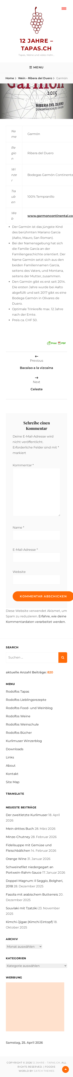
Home (9, 78)
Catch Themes (44, 1070)
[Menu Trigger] (64, 8)
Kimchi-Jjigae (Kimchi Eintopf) (29, 922)
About (11, 765)
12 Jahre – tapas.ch (46, 1062)
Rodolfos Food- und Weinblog (29, 708)
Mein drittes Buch (20, 829)
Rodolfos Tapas (17, 691)
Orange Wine (16, 859)
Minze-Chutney (18, 837)
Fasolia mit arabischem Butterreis (32, 894)
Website (19, 572)
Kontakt (12, 774)
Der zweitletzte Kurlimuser (26, 815)
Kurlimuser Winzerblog (24, 741)
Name (18, 527)
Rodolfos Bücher (19, 733)
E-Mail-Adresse (25, 550)
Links (10, 757)
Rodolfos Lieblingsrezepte (26, 700)
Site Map (12, 782)
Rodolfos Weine (18, 716)
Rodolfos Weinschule (22, 724)
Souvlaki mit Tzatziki (21, 908)
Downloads (14, 749)
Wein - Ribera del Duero (35, 78)
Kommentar (23, 465)
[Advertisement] (35, 1006)
